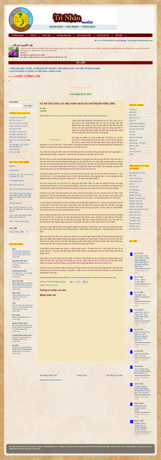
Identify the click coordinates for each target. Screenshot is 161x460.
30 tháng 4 (133, 109)
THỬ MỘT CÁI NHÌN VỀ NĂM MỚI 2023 (141, 297)
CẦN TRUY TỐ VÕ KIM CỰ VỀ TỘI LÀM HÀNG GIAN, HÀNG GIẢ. (141, 316)
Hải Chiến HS (14, 129)
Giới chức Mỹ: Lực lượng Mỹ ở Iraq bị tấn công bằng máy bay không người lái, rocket (22, 307)
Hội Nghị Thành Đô (16, 134)
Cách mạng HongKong (137, 123)
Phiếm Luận (133, 140)
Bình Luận (46, 35)
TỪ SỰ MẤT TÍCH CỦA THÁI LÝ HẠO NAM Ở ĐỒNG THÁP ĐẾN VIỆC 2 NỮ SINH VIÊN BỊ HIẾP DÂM (20, 196)
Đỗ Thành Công (134, 229)
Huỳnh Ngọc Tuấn (135, 181)
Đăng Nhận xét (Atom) (54, 380)
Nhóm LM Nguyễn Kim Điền (139, 209)
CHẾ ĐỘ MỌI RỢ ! (15, 203)
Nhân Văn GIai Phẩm (16, 137)
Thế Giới (48, 285)
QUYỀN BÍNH (14, 170)
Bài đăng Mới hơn (48, 375)
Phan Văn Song (134, 212)
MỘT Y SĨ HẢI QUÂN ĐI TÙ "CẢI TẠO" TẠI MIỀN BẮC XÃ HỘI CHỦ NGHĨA (21, 209)
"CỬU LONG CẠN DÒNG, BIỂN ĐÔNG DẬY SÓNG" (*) (20, 216)
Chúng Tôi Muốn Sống (17, 126)
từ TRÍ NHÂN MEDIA (16, 181)
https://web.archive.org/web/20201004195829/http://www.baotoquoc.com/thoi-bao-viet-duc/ (22, 285)
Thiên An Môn (134, 146)
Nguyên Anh (133, 192)
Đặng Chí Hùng (134, 223)
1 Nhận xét (138, 377)
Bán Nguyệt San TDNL (137, 173)
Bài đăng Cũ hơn (114, 375)
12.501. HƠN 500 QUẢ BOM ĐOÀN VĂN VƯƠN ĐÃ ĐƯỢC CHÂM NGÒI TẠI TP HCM (22, 349)
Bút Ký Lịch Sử (103, 35)
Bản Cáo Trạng (14, 120)
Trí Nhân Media (17, 35)
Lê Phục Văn (133, 187)
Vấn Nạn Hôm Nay (64, 35)
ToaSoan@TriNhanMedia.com (140, 40)
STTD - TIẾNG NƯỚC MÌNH (19, 221)
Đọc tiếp (64, 57)
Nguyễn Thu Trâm (135, 195)
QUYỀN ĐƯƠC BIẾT (19, 271)
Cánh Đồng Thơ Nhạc (137, 126)
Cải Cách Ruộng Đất (136, 129)
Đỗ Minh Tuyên (134, 226)
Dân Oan (132, 132)
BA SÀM (15, 345)
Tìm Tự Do (13, 152)
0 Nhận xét (138, 271)
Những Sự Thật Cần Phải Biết (19, 140)
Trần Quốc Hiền (134, 220)
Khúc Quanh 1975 (84, 35)
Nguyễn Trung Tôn (135, 201)
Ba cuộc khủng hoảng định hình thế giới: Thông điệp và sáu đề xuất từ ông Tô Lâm (21, 253)
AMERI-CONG (54, 71)
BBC (14, 249)
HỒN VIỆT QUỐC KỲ (16, 185)
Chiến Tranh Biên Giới (17, 123)
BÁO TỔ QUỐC (17, 281)
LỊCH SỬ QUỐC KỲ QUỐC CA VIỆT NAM (28, 71)
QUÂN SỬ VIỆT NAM (19, 323)
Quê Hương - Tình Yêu (137, 143)
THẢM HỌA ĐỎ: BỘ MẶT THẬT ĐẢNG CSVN (54, 68)
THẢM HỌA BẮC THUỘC (21, 68)
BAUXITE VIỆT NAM (19, 261)
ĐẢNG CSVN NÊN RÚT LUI (21, 317)
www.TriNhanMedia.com (107, 40)
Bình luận (132, 115)
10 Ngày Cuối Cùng (16, 117)
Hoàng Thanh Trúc (135, 178)
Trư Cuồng (13, 149)
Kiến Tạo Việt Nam (135, 137)
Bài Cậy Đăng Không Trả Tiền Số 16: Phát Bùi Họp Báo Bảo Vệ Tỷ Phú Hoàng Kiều (22, 327)
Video (131, 154)
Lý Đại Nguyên (134, 190)
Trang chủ (82, 375)
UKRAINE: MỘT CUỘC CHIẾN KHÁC (140, 408)
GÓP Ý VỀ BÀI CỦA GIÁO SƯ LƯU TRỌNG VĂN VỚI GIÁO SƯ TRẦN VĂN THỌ (142, 336)
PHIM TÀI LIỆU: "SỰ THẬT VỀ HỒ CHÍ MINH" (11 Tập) (21, 175)
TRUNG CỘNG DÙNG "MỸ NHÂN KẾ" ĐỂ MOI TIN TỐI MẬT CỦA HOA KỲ (142, 390)
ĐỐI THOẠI (16, 315)
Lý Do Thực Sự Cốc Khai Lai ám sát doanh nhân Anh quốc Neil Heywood (77, 116)
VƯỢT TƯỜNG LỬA (27, 76)
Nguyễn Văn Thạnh (136, 206)
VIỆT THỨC (16, 293)
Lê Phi (131, 184)
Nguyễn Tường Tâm (136, 204)
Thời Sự (33, 35)
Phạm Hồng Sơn (135, 215)
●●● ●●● (11, 76)
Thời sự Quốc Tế (135, 151)
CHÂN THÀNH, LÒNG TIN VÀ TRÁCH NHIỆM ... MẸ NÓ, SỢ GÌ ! (141, 427)
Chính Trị (132, 120)
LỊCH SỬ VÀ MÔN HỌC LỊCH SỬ (21, 189)
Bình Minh (132, 175)
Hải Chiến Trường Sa (16, 131)
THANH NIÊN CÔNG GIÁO (22, 335)
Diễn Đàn (118, 35)
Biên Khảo (133, 112)
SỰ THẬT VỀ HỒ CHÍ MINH (88, 68)
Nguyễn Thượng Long (137, 198)
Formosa (132, 135)
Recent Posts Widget (146, 440)
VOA (14, 303)
